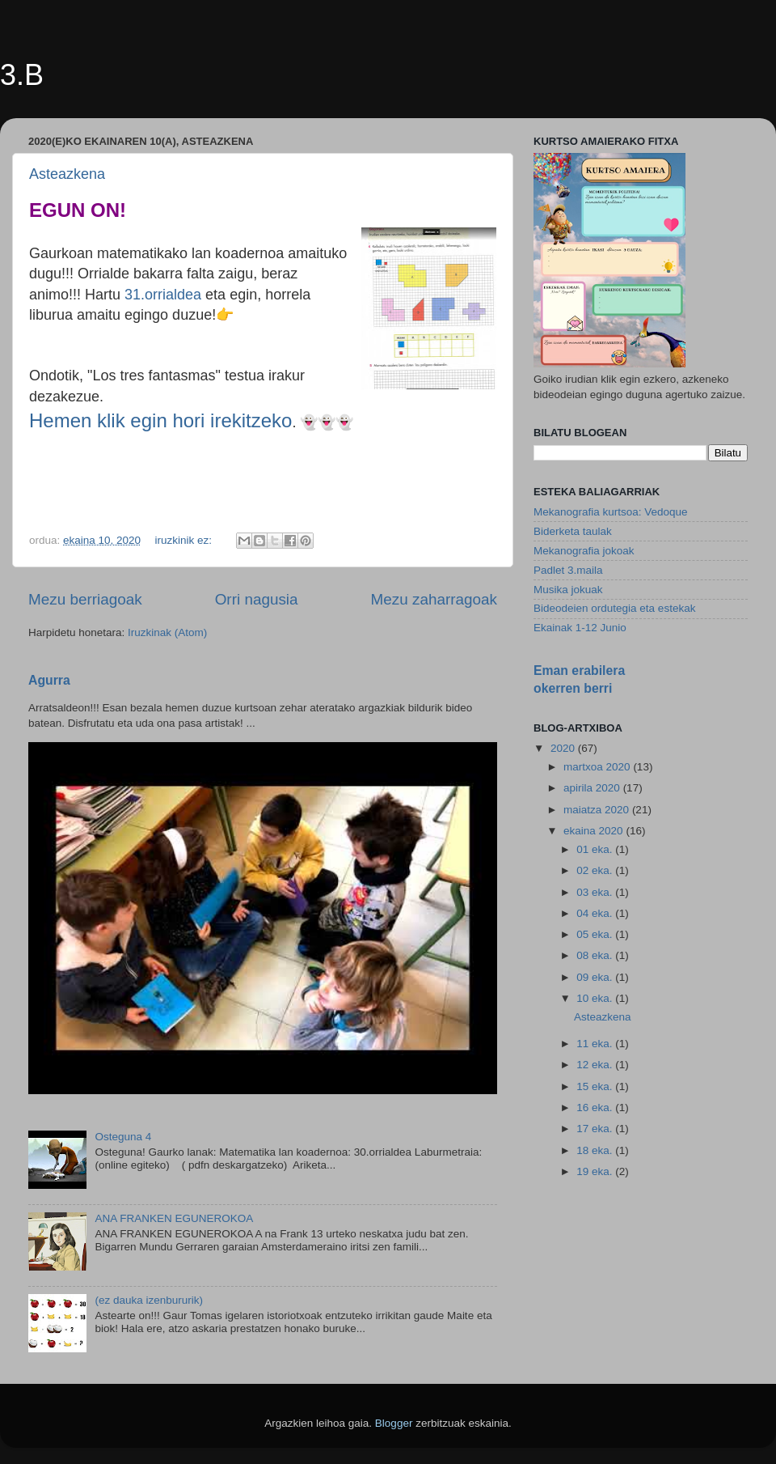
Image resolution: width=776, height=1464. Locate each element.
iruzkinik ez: (184, 540)
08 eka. (595, 955)
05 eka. (595, 934)
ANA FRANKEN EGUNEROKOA (174, 1218)
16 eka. (595, 1107)
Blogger (394, 1423)
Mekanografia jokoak (584, 551)
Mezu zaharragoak (434, 599)
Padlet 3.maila (568, 570)
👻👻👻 (326, 422)
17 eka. (595, 1128)
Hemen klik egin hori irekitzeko (160, 420)
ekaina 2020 (594, 831)
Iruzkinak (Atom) (167, 632)
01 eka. (595, 849)
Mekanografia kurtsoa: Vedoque (611, 512)
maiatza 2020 (597, 810)
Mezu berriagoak (85, 599)
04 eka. (595, 913)
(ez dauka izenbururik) (149, 1300)
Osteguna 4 (123, 1137)
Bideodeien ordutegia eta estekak (614, 608)
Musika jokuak (568, 589)
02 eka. (595, 870)
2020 (564, 748)
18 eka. (595, 1150)
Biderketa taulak (573, 531)
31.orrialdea (162, 294)
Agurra (49, 680)
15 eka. (595, 1086)
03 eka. (595, 892)
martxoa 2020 (598, 767)
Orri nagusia (256, 599)
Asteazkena (67, 174)
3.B (22, 74)
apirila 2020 (593, 788)
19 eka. (595, 1171)
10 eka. (595, 998)
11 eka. (595, 1044)
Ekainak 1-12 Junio (580, 628)
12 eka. (595, 1065)
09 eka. (595, 977)
